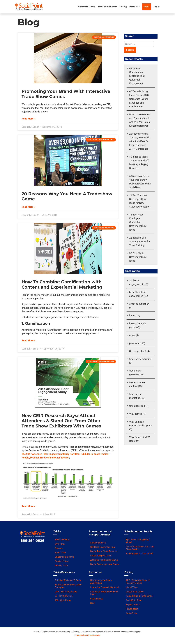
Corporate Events (86, 7)
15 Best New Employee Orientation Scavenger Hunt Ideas (137, 222)
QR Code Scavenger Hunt (102, 547)
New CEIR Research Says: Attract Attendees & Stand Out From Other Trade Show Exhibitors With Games (61, 421)
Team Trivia (60, 552)
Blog (92, 603)
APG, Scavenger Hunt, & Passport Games (138, 581)
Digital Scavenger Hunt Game (104, 564)
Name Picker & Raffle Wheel (139, 553)
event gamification (139, 303)
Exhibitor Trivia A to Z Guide (68, 580)
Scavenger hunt (137, 351)
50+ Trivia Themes (64, 596)
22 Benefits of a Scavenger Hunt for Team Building (139, 241)
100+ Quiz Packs (63, 600)
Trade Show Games (107, 7)
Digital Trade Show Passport (103, 551)
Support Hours (133, 604)
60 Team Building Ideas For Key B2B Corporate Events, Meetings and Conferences (139, 99)
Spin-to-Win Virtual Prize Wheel (137, 540)
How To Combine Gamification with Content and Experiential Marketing (62, 284)
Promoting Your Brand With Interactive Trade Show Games (66, 94)
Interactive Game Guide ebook (104, 587)
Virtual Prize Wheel (135, 591)
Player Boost (132, 609)
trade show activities (140, 359)
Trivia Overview (62, 539)
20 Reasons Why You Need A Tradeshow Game (67, 196)
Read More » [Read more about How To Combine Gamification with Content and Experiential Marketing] (28, 340)
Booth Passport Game (100, 555)
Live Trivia (59, 544)
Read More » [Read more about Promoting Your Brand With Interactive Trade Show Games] (28, 118)
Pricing (123, 7)
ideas (132, 315)
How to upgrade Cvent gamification (101, 581)
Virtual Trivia (132, 587)
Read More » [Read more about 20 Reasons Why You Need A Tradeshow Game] (28, 206)
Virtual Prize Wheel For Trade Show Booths (140, 547)
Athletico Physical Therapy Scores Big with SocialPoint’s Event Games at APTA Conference (139, 141)
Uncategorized (137, 405)
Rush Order (131, 613)
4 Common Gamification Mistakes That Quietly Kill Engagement (137, 76)
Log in (157, 7)
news (132, 335)
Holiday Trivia (61, 565)
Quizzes (59, 548)
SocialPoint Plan (134, 600)
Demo (147, 7)
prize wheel (135, 343)
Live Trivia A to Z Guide (66, 591)
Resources (134, 7)
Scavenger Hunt (98, 543)
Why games (135, 413)
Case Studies (96, 599)
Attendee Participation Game (104, 560)
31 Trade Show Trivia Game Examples (68, 585)
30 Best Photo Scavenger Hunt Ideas (137, 257)
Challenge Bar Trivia (64, 557)
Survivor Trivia (61, 561)
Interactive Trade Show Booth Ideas (104, 592)
